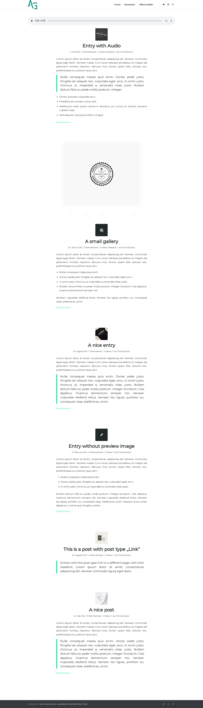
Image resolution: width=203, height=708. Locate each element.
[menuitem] (117, 4)
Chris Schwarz (126, 52)
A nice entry (101, 345)
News (103, 52)
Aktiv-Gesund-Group (47, 704)
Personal (110, 52)
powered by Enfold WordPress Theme (72, 704)
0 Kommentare (89, 52)
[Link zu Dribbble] (168, 4)
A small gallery (101, 241)
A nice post (101, 610)
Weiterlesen (64, 122)
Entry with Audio (102, 46)
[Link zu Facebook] (173, 4)
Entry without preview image (102, 446)
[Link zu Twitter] (163, 4)
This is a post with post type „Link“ (101, 549)
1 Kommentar (96, 351)
